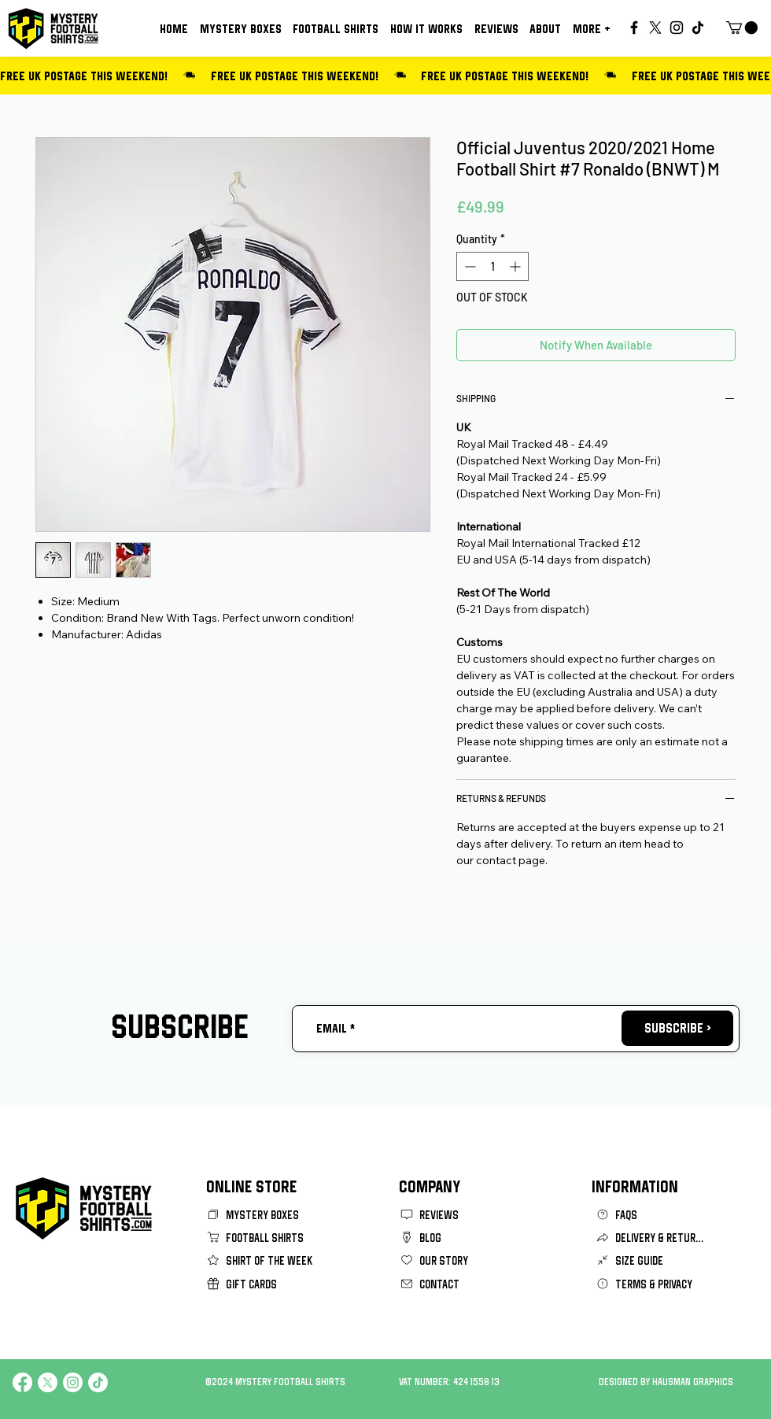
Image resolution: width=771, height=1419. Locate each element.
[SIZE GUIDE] (651, 1260)
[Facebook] (634, 27)
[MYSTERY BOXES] (262, 1215)
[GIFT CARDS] (262, 1284)
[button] (591, 28)
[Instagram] (676, 27)
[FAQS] (651, 1215)
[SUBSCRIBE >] (677, 1028)
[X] (655, 27)
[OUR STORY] (455, 1260)
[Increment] (516, 266)
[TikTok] (697, 27)
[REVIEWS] (455, 1215)
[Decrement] (468, 266)
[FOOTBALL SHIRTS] (262, 1237)
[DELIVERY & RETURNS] (651, 1237)
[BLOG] (455, 1237)
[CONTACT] (455, 1284)
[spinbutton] (492, 266)
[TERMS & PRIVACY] (651, 1284)
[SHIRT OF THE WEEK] (262, 1260)
